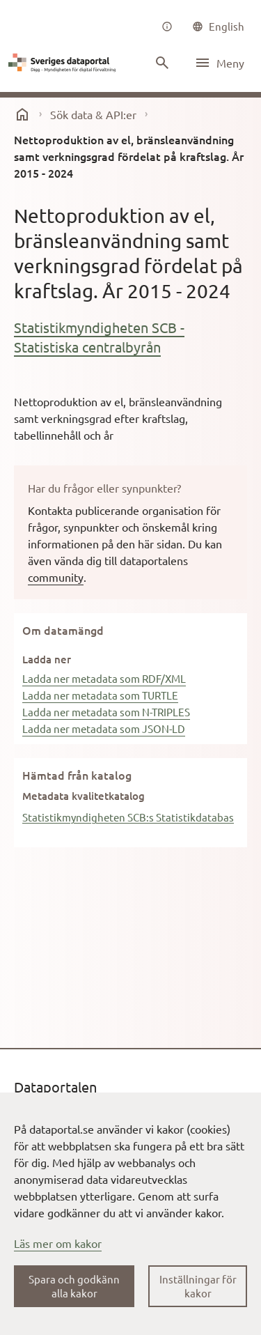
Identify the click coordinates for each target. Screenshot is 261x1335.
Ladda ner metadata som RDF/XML (104, 678)
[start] (22, 114)
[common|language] (218, 26)
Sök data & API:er (93, 114)
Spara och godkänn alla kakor (74, 1285)
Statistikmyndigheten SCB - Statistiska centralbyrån (99, 336)
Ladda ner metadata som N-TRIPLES (106, 711)
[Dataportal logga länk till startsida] (64, 63)
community (56, 577)
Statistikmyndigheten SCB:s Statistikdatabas (128, 817)
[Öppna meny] (219, 62)
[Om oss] (167, 26)
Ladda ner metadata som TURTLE (100, 695)
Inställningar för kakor (198, 1285)
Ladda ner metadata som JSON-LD (103, 728)
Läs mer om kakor (58, 1243)
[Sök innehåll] (162, 62)
